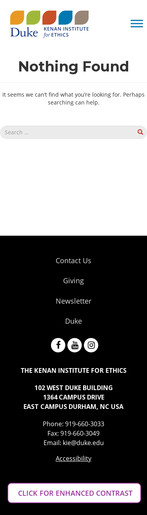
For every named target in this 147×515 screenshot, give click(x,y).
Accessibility (73, 458)
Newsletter (73, 301)
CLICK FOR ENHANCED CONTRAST (74, 493)
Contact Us (73, 260)
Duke (73, 321)
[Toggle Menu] (137, 23)
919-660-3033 (84, 424)
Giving (73, 280)
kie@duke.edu (83, 442)
